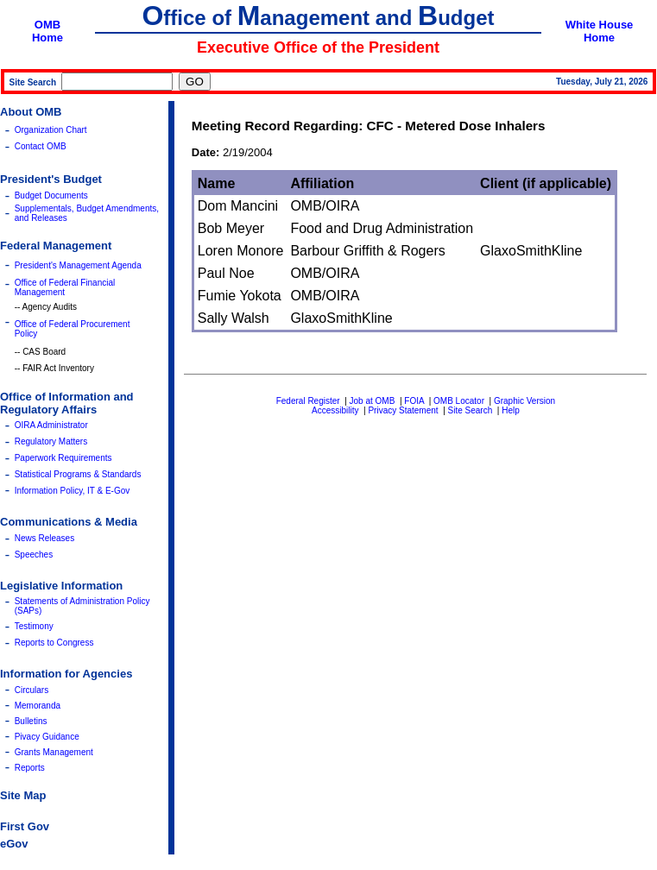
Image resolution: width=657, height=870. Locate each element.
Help (511, 410)
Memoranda (37, 705)
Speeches (34, 554)
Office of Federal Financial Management (65, 287)
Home (47, 37)
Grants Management (54, 752)
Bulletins (31, 721)
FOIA (414, 401)
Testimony (34, 626)
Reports (30, 767)
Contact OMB (40, 146)
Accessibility (335, 410)
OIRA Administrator (51, 425)
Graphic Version (524, 401)
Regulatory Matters (51, 441)
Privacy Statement (403, 410)
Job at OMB (372, 401)
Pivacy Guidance (47, 736)
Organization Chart (51, 130)
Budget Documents (51, 195)
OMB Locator (458, 401)
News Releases (44, 538)
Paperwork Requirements (63, 458)
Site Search (470, 410)
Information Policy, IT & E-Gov (72, 490)
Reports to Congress (54, 642)
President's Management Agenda (78, 265)
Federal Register (308, 401)
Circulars (31, 690)
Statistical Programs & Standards (78, 474)
